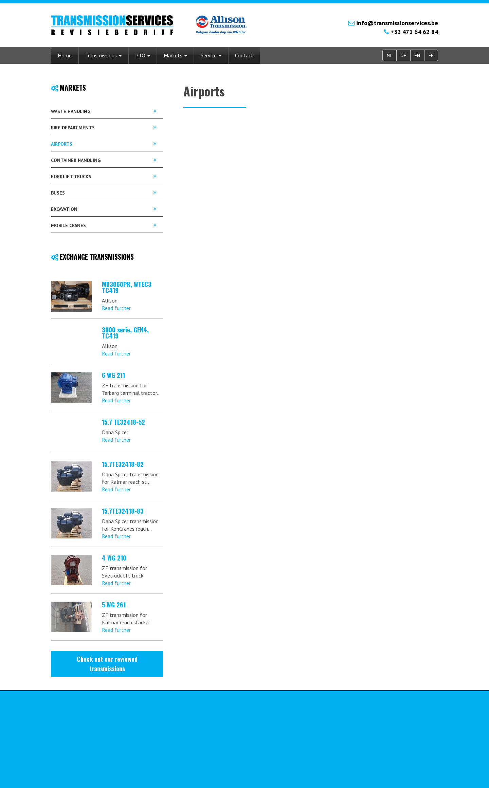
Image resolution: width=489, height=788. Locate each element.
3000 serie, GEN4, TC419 (125, 332)
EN (417, 55)
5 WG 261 (114, 604)
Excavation (64, 209)
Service (211, 55)
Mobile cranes (68, 225)
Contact (244, 55)
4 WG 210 (114, 557)
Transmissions (103, 55)
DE (403, 55)
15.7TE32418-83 (123, 511)
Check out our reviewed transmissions (107, 664)
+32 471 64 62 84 (414, 32)
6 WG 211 (113, 375)
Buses (58, 193)
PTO (142, 55)
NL (389, 55)
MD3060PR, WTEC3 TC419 (126, 287)
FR (431, 55)
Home (65, 55)
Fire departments (73, 128)
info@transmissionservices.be (397, 23)
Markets (175, 55)
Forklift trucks (71, 176)
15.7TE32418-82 (123, 464)
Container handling (76, 160)
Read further (116, 308)
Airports (61, 144)
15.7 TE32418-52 (123, 422)
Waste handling (70, 111)
